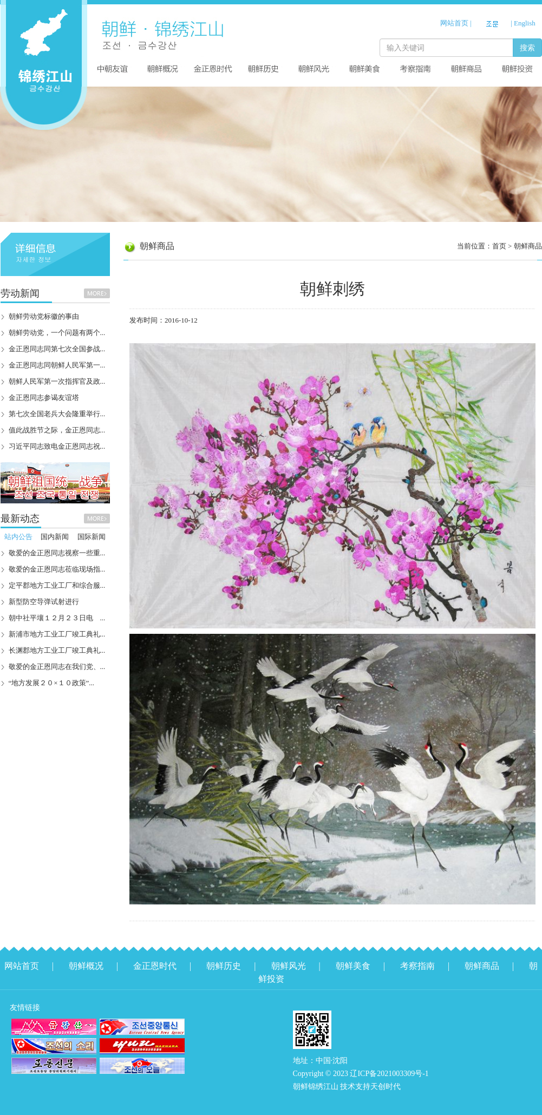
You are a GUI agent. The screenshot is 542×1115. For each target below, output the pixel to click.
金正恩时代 (155, 965)
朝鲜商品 (528, 246)
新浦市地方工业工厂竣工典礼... (57, 634)
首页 (499, 246)
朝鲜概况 (86, 965)
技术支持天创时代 (370, 1087)
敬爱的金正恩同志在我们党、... (57, 667)
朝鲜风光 (288, 965)
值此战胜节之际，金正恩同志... (57, 430)
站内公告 (18, 537)
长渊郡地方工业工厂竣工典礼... (57, 650)
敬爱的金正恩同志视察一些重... (57, 553)
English (525, 23)
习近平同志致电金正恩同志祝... (57, 446)
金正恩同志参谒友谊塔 (44, 397)
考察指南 (417, 965)
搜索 (527, 47)
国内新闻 (55, 537)
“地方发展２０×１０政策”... (52, 683)
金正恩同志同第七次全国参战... (57, 349)
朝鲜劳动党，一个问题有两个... (57, 333)
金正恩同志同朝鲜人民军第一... (57, 365)
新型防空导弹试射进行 (44, 602)
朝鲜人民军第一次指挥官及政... (57, 381)
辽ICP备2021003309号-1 (389, 1074)
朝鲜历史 (223, 965)
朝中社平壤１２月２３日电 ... (57, 618)
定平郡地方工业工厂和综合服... (57, 585)
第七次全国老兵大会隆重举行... (57, 414)
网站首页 (454, 23)
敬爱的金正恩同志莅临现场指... (57, 569)
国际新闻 (91, 537)
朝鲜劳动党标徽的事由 (44, 316)
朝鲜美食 (353, 965)
